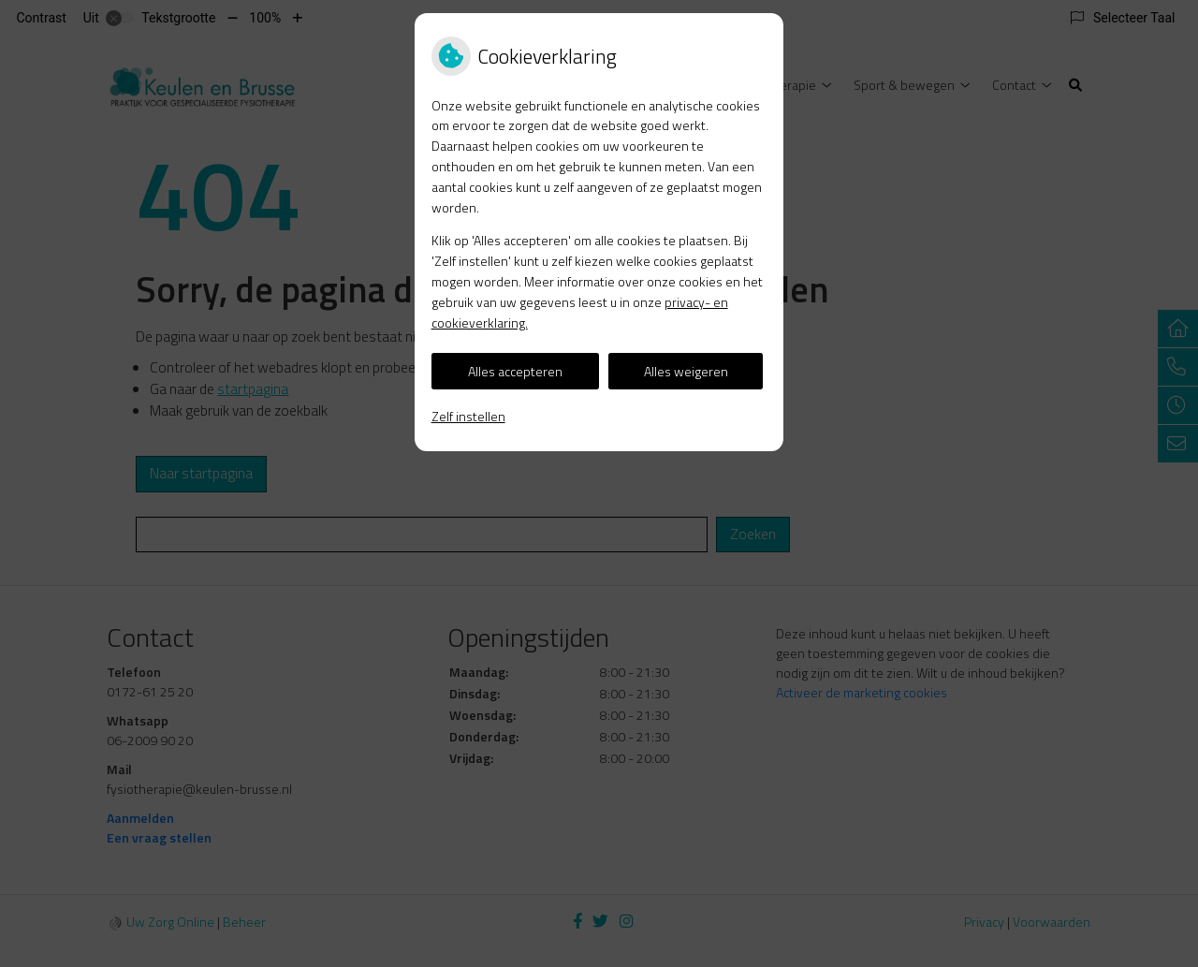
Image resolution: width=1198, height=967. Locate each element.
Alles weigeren (686, 371)
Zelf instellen (468, 416)
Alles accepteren (515, 371)
